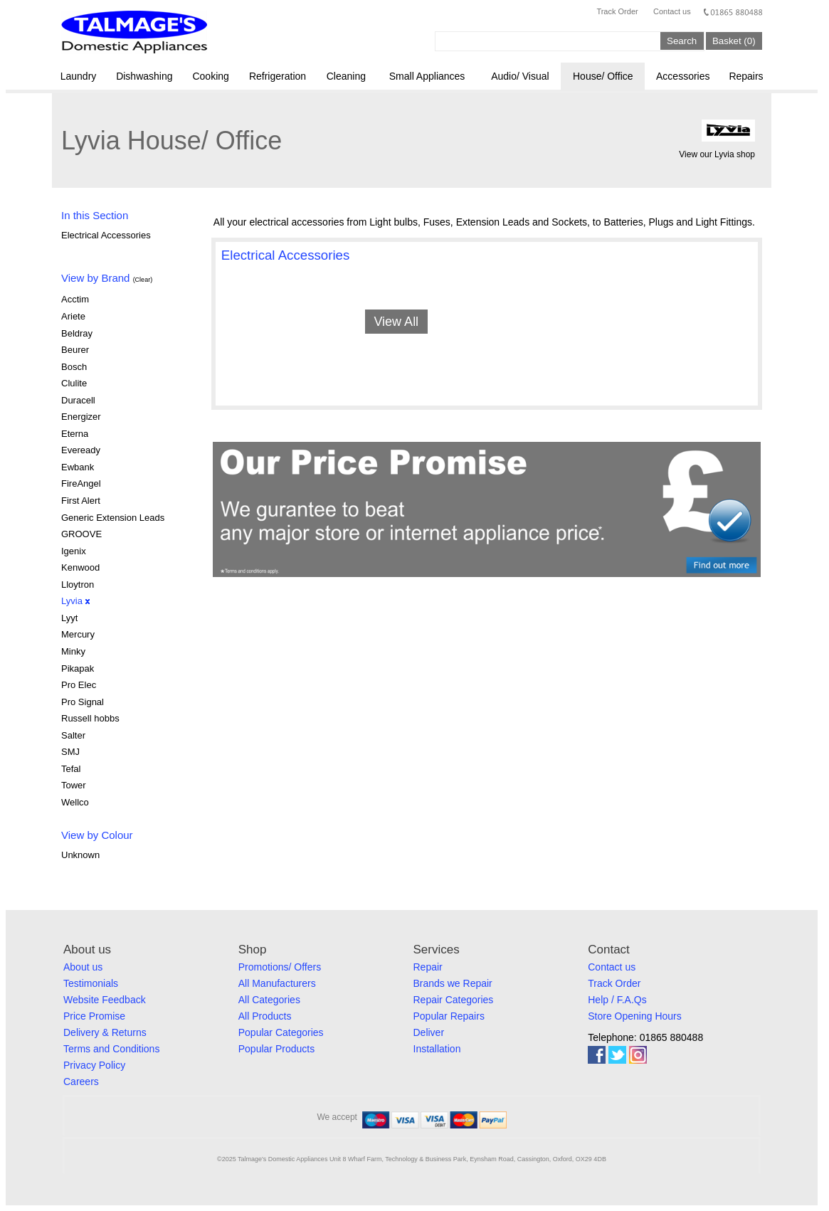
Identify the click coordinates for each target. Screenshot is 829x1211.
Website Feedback (104, 999)
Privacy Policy (94, 1065)
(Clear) (143, 279)
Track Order (617, 11)
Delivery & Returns (105, 1032)
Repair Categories (453, 999)
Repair (428, 967)
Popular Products (276, 1048)
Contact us (672, 11)
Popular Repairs (449, 1016)
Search (682, 41)
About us (82, 967)
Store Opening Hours (635, 1016)
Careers (81, 1081)
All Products (265, 1016)
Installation (437, 1048)
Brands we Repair (452, 983)
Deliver (429, 1032)
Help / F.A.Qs (617, 999)
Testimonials (90, 983)
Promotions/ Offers (279, 967)
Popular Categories (281, 1032)
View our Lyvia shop (717, 154)
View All (396, 321)
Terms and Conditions (111, 1048)
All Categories (269, 999)
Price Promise (94, 1016)
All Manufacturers (277, 983)
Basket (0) (734, 41)
